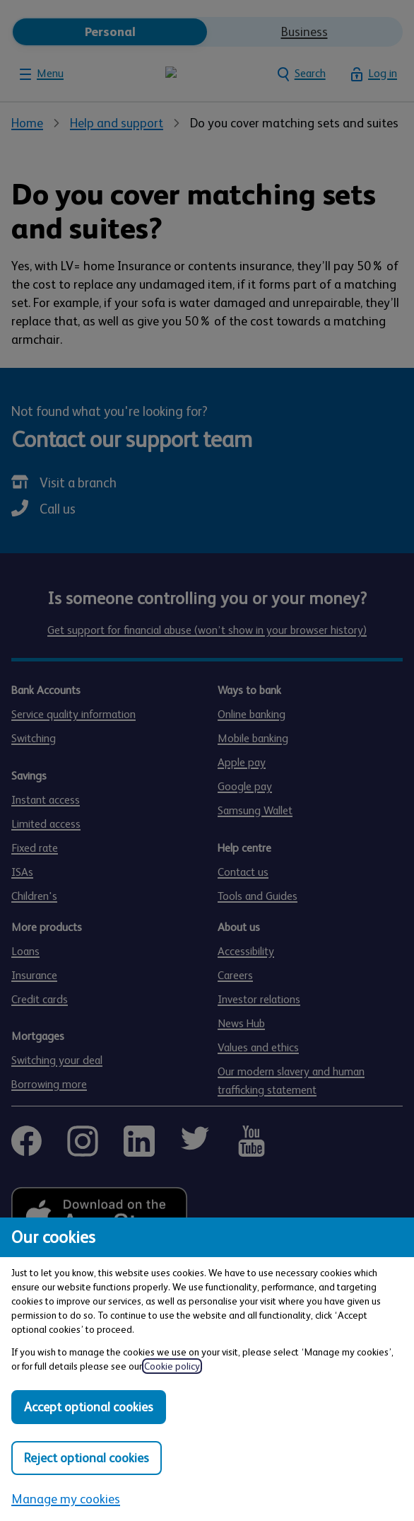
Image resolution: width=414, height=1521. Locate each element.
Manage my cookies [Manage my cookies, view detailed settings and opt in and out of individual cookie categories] (65, 1499)
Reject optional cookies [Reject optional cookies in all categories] (86, 1458)
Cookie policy (172, 1366)
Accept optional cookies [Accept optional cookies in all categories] (88, 1407)
